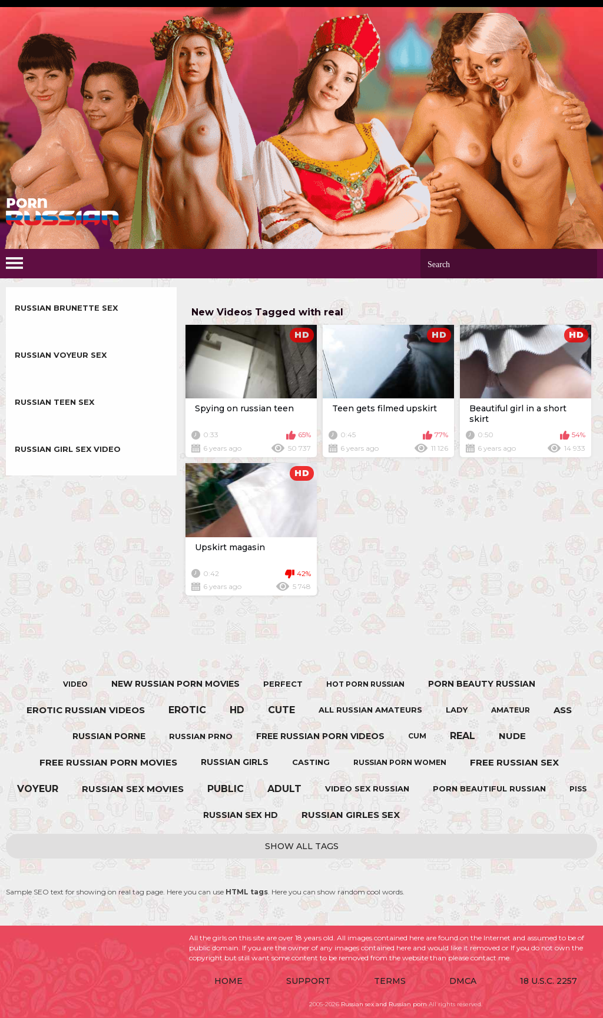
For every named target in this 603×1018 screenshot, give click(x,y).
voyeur (37, 788)
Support (308, 981)
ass (563, 710)
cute (281, 710)
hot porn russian (365, 684)
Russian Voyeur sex (61, 355)
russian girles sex (351, 814)
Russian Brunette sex (66, 307)
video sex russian (367, 788)
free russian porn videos (320, 736)
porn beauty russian (481, 683)
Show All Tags (302, 846)
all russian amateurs (370, 709)
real (462, 735)
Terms (390, 981)
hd (237, 710)
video (75, 684)
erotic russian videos (85, 710)
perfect (283, 683)
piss (578, 788)
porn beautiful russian (489, 788)
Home (228, 981)
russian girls (235, 762)
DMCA (462, 981)
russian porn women (399, 762)
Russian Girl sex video (68, 449)
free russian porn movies (108, 762)
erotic (187, 710)
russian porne (108, 736)
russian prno (201, 736)
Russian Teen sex (54, 402)
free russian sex (514, 762)
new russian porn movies (175, 683)
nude (512, 735)
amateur (510, 710)
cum (417, 735)
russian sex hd (240, 815)
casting (311, 762)
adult (284, 788)
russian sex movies (133, 788)
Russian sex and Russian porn (384, 1004)
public (225, 788)
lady (457, 709)
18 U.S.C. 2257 (548, 981)
